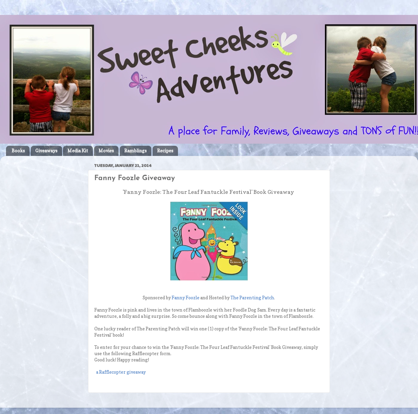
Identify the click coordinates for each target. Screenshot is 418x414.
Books (18, 151)
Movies (106, 151)
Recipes (165, 151)
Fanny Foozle (185, 297)
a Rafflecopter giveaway (121, 372)
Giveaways (46, 151)
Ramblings (135, 151)
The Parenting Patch (252, 297)
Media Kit (77, 151)
